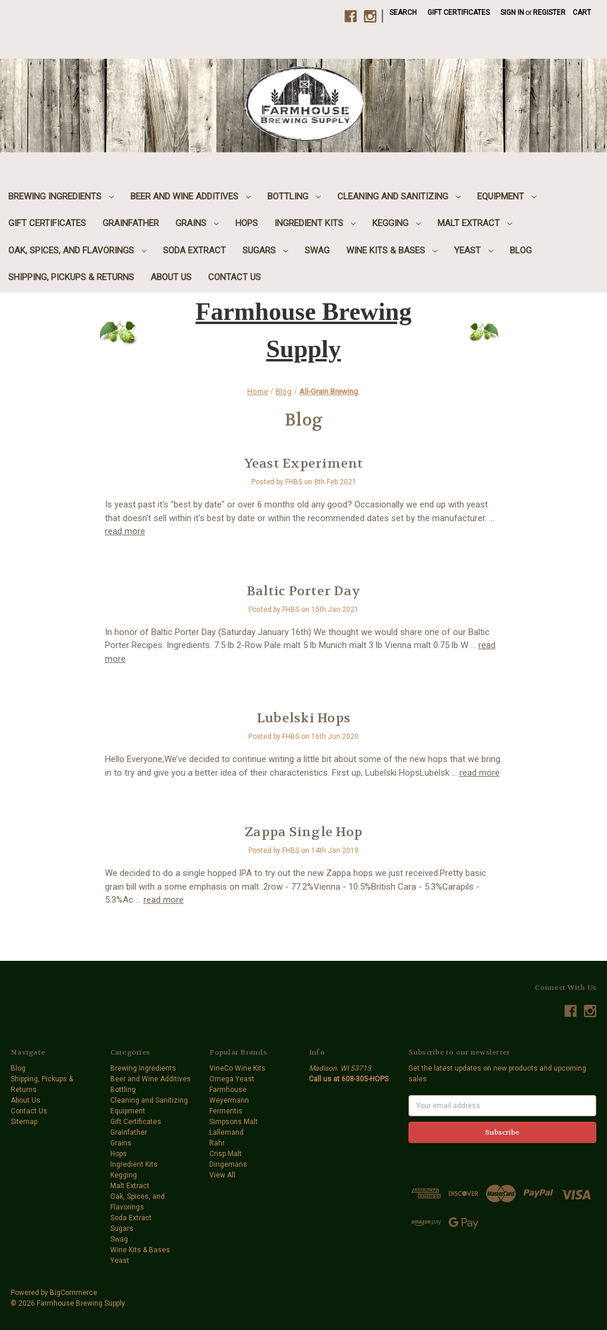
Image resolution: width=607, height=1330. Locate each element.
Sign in (512, 12)
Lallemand (226, 1132)
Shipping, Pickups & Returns (71, 277)
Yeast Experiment (303, 463)
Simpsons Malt (233, 1122)
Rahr (217, 1143)
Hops (246, 223)
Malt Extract (474, 223)
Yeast (473, 250)
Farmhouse (228, 1089)
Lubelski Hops (303, 718)
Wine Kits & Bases (391, 250)
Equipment (506, 196)
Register (549, 12)
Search (403, 12)
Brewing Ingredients (61, 196)
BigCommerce (73, 1292)
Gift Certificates (458, 12)
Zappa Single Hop (303, 832)
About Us (171, 277)
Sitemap (24, 1122)
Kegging (396, 223)
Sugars (265, 250)
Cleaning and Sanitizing (399, 196)
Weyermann (229, 1100)
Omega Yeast (231, 1079)
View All (222, 1175)
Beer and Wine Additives (190, 196)
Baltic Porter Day (303, 591)
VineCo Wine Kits (237, 1068)
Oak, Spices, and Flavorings (77, 250)
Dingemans (228, 1164)
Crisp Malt (225, 1154)
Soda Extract (194, 250)
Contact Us (234, 277)
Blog (521, 250)
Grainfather (131, 223)
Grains (197, 223)
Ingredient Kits (315, 223)
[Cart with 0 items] (581, 12)
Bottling (294, 196)
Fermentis (225, 1111)
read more (125, 531)
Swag (317, 250)
